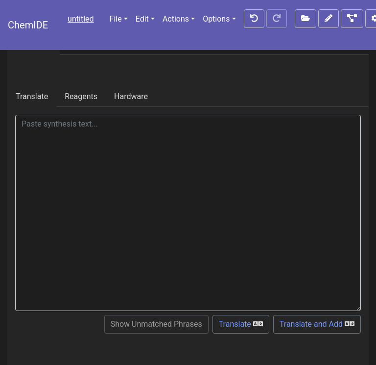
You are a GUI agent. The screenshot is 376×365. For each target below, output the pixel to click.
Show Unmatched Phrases (156, 324)
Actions (176, 19)
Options (216, 19)
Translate (32, 96)
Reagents (81, 96)
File (116, 19)
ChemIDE (28, 25)
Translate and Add (317, 324)
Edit (142, 19)
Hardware (131, 96)
